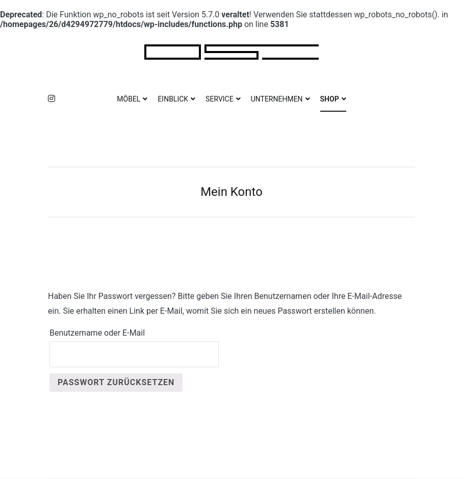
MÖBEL (128, 99)
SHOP (329, 99)
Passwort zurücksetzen (116, 382)
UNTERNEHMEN (277, 99)
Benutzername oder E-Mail (97, 333)
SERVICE (219, 99)
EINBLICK (173, 99)
